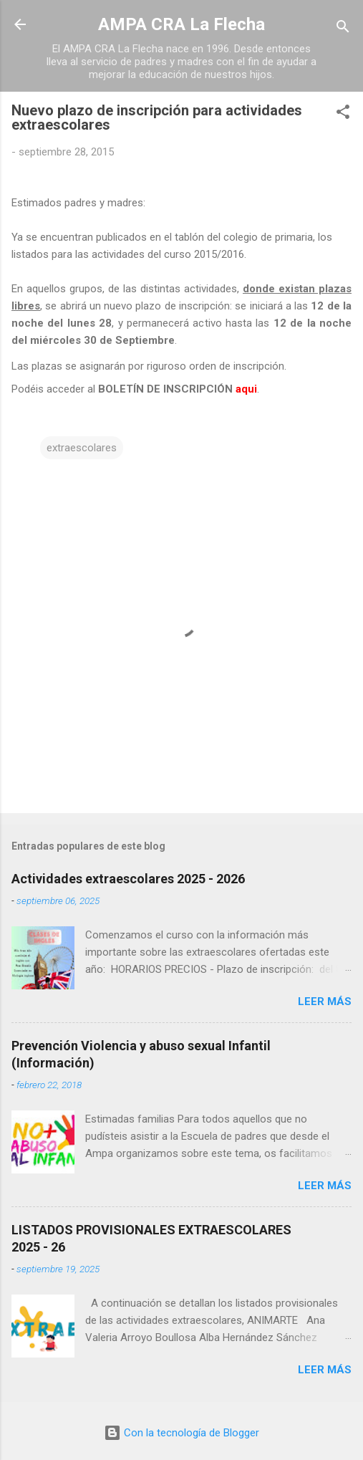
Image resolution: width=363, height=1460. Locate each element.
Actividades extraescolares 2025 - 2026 (128, 878)
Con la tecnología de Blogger (181, 1432)
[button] (343, 114)
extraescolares (82, 447)
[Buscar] (343, 29)
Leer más (325, 1001)
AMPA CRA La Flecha (181, 24)
